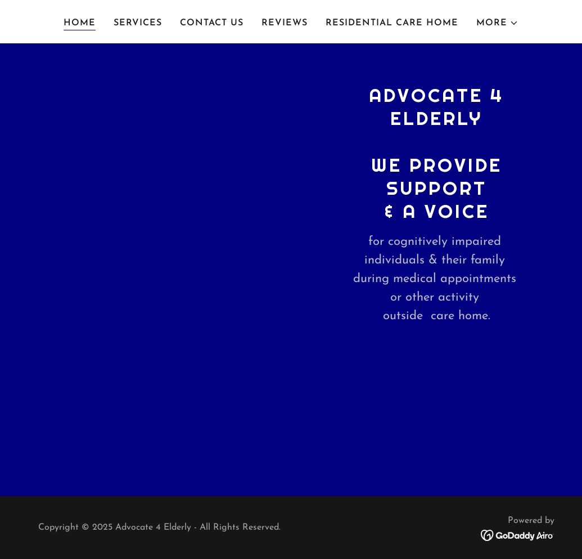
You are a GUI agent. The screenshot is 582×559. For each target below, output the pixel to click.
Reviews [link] (284, 23)
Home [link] (80, 23)
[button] (497, 23)
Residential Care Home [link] (392, 23)
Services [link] (138, 23)
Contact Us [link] (211, 23)
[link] (517, 534)
